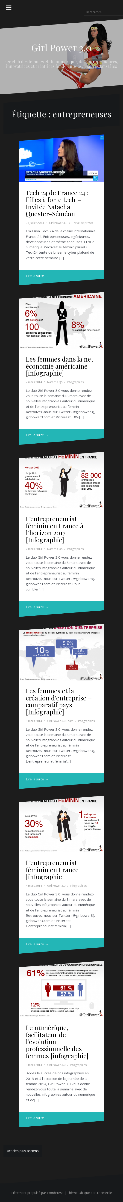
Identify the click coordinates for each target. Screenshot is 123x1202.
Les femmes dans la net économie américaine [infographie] (59, 366)
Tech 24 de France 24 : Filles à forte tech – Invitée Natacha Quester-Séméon (57, 203)
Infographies (75, 382)
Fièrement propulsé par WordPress (37, 1193)
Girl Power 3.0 (61, 47)
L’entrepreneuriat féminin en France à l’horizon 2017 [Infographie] (54, 529)
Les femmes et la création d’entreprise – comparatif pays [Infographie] (59, 701)
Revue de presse (83, 223)
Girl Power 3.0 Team (60, 721)
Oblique (84, 1193)
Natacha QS (54, 382)
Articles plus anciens (23, 1150)
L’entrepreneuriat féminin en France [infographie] (52, 869)
